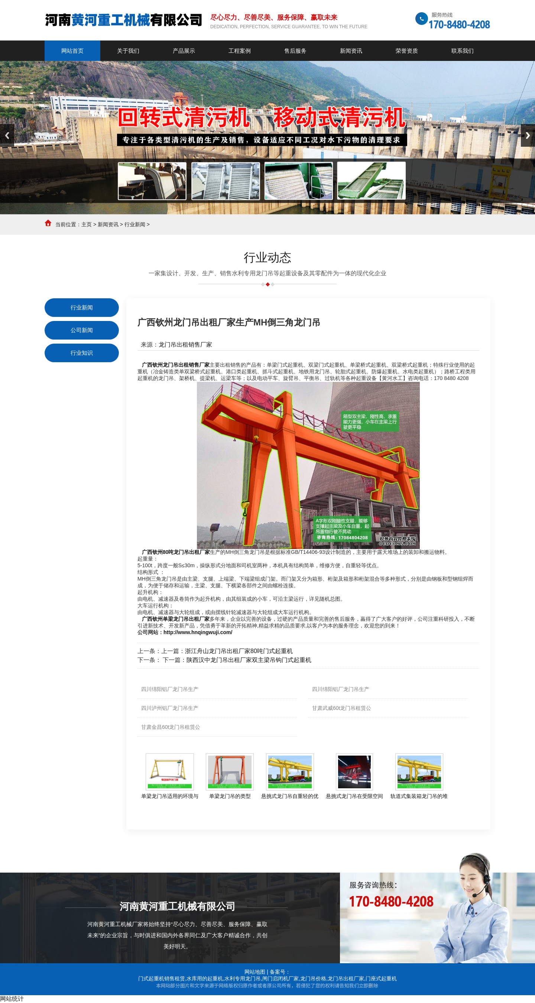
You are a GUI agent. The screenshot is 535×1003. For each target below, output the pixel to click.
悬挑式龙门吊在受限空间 (354, 796)
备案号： (280, 972)
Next (528, 135)
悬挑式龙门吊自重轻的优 (289, 796)
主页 (86, 224)
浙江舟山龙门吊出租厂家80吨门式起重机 (239, 651)
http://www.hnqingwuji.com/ (197, 632)
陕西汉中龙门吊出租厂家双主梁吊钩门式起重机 (249, 660)
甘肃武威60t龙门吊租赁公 (341, 708)
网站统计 (12, 999)
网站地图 (254, 972)
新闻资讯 (108, 224)
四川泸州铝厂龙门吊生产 (169, 708)
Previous (7, 135)
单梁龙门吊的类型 (230, 796)
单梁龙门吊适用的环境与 (169, 796)
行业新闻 (134, 224)
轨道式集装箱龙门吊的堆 (419, 796)
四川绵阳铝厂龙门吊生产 (169, 689)
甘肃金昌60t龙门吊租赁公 (170, 727)
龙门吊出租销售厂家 (185, 344)
